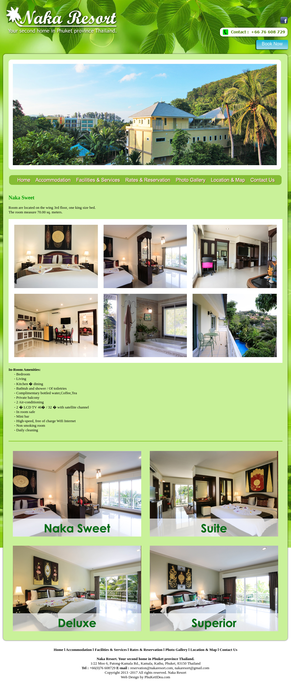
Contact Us (228, 649)
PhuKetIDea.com (157, 677)
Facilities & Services (111, 649)
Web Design (130, 677)
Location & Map (203, 649)
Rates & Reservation (146, 649)
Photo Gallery (176, 649)
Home (58, 649)
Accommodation (79, 649)
